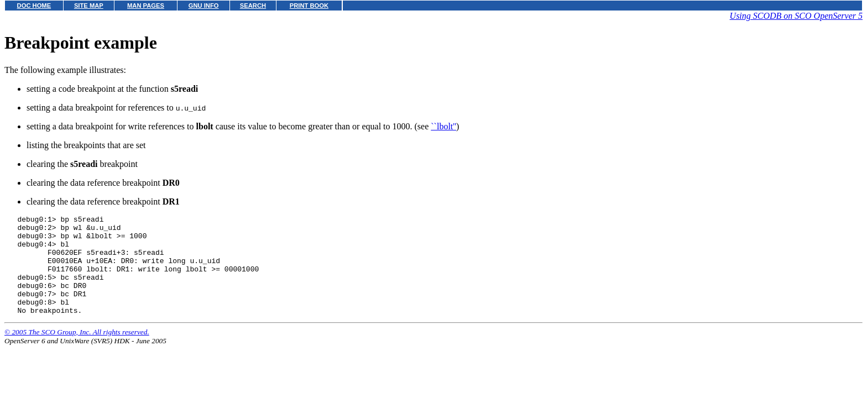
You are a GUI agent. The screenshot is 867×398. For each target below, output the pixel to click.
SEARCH (253, 5)
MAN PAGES (145, 5)
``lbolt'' (443, 126)
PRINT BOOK (309, 5)
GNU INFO (204, 5)
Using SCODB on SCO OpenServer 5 (796, 15)
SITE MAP (88, 5)
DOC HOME (34, 5)
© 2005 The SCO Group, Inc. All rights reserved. (76, 352)
